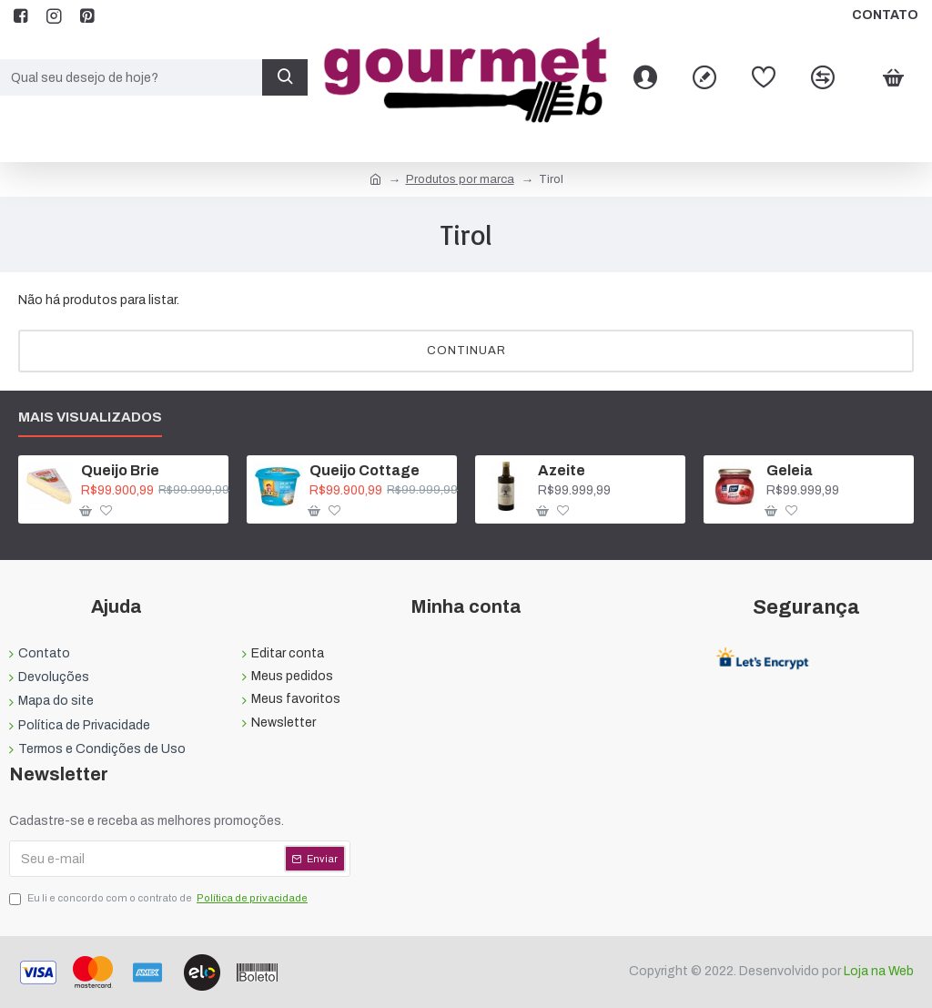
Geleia (789, 470)
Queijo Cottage (364, 470)
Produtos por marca (460, 179)
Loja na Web (877, 971)
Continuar (466, 350)
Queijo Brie (120, 470)
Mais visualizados (90, 417)
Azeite (561, 470)
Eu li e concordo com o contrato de (159, 899)
